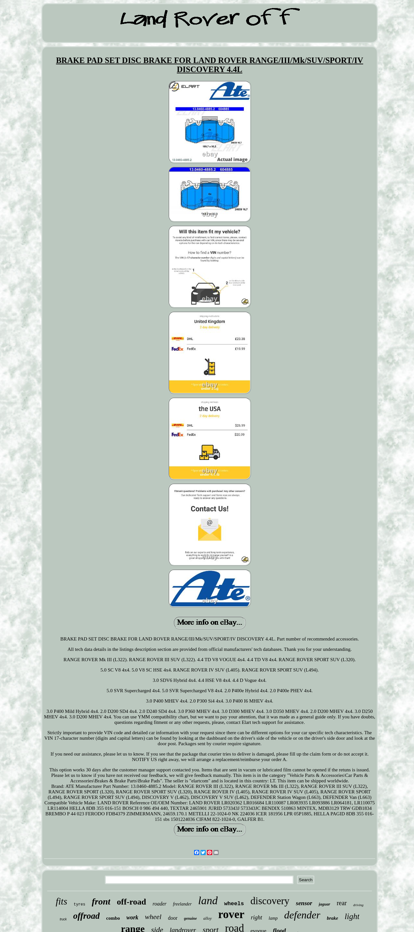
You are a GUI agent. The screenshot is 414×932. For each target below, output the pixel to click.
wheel (153, 917)
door (172, 918)
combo (113, 918)
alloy (207, 918)
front (101, 901)
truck (63, 919)
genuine (190, 918)
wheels (234, 904)
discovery (269, 900)
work (132, 917)
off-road (131, 901)
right (256, 917)
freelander (182, 904)
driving (358, 905)
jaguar (324, 904)
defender (302, 915)
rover (231, 914)
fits (61, 901)
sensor (304, 903)
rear (342, 902)
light (351, 916)
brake (332, 918)
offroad (86, 916)
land (208, 900)
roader (160, 903)
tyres (79, 904)
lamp (273, 918)
